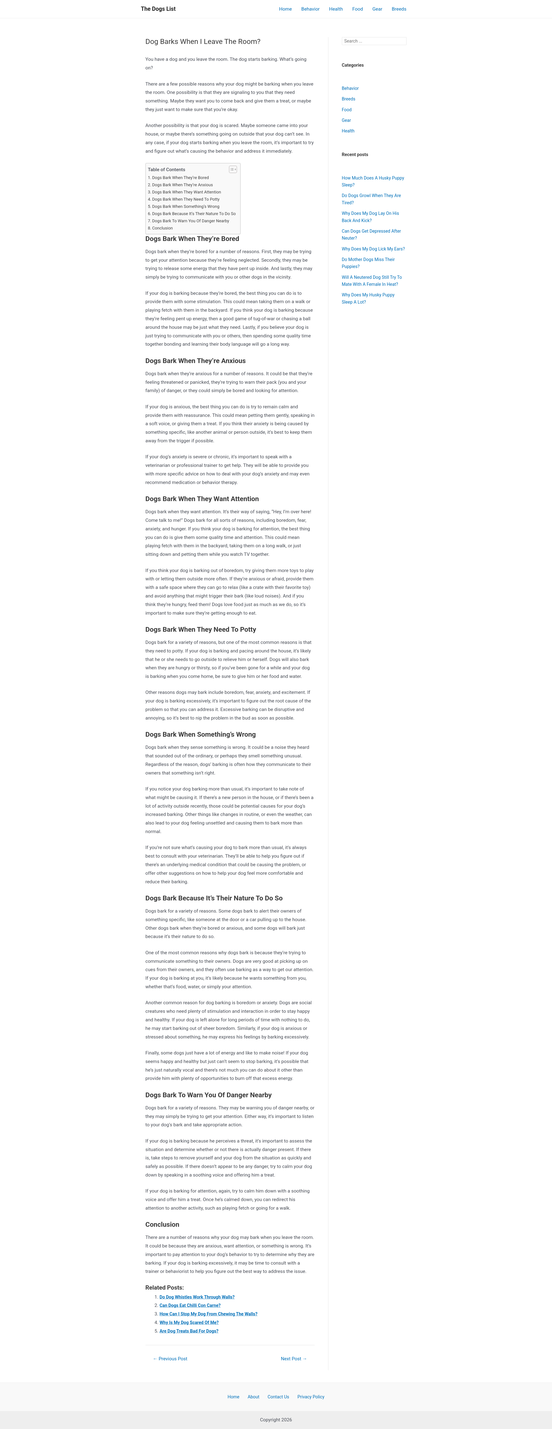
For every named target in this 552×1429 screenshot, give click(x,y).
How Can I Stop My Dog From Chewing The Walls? (212, 1314)
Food (357, 9)
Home (285, 9)
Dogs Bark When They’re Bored (183, 177)
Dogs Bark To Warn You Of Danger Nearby (194, 220)
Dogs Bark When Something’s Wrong (188, 206)
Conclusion (163, 228)
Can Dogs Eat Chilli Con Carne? (193, 1305)
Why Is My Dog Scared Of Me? (191, 1322)
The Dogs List (158, 9)
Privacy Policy (307, 1396)
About (254, 1396)
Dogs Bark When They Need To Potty (188, 199)
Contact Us (276, 1396)
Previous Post (172, 1358)
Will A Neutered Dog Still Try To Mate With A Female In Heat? (371, 291)
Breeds (399, 9)
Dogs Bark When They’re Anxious (185, 184)
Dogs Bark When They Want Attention (189, 192)
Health (336, 9)
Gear (377, 9)
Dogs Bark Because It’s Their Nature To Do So (197, 213)
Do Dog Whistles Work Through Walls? (200, 1297)
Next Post (292, 1358)
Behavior (310, 9)
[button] (238, 169)
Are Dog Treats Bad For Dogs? (191, 1331)
